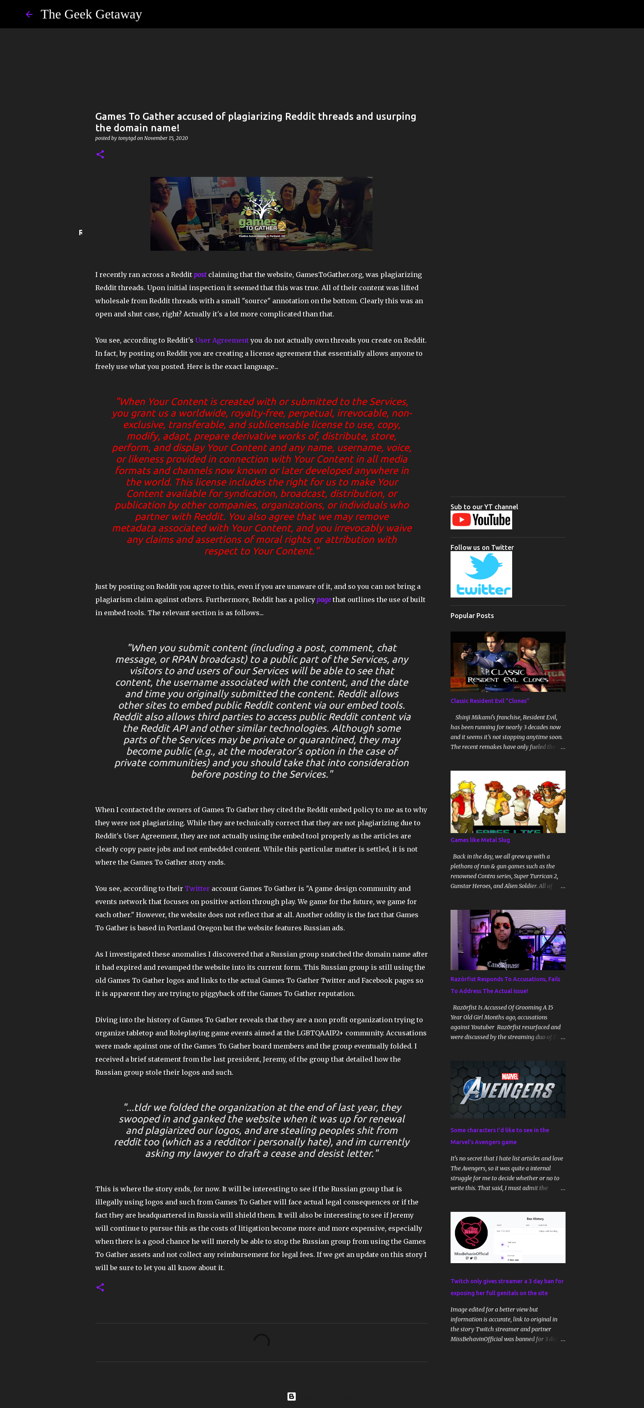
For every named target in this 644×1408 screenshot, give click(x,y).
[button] (100, 154)
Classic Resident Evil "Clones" (490, 701)
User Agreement (222, 340)
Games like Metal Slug (480, 840)
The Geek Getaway (91, 14)
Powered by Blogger (322, 1396)
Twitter (197, 888)
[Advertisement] (508, 367)
